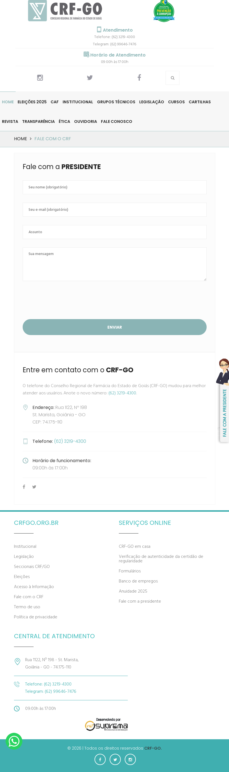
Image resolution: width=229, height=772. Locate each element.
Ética (64, 121)
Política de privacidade (35, 617)
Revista (10, 121)
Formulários (130, 571)
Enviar (114, 327)
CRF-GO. (153, 748)
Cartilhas (200, 102)
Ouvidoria (85, 121)
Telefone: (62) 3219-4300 (114, 37)
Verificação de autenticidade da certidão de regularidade (161, 559)
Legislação (151, 102)
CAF (55, 102)
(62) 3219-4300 (122, 393)
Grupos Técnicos (116, 102)
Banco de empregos (138, 581)
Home (8, 102)
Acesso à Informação (34, 587)
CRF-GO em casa (134, 546)
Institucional (78, 102)
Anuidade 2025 (133, 591)
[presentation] (65, 301)
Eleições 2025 (32, 102)
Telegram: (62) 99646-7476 (114, 44)
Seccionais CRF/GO (32, 566)
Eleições (22, 577)
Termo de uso (27, 607)
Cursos (176, 102)
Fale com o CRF (28, 597)
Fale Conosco (116, 121)
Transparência (38, 121)
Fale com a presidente (140, 601)
